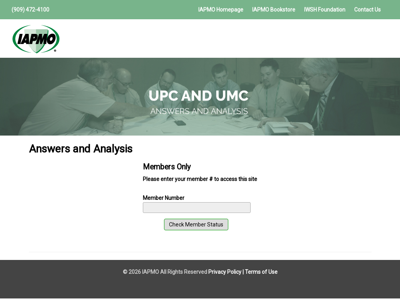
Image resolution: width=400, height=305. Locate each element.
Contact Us (367, 10)
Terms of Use (261, 272)
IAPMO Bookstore (273, 10)
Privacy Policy (224, 272)
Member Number (163, 198)
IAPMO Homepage (220, 10)
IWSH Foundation (324, 10)
